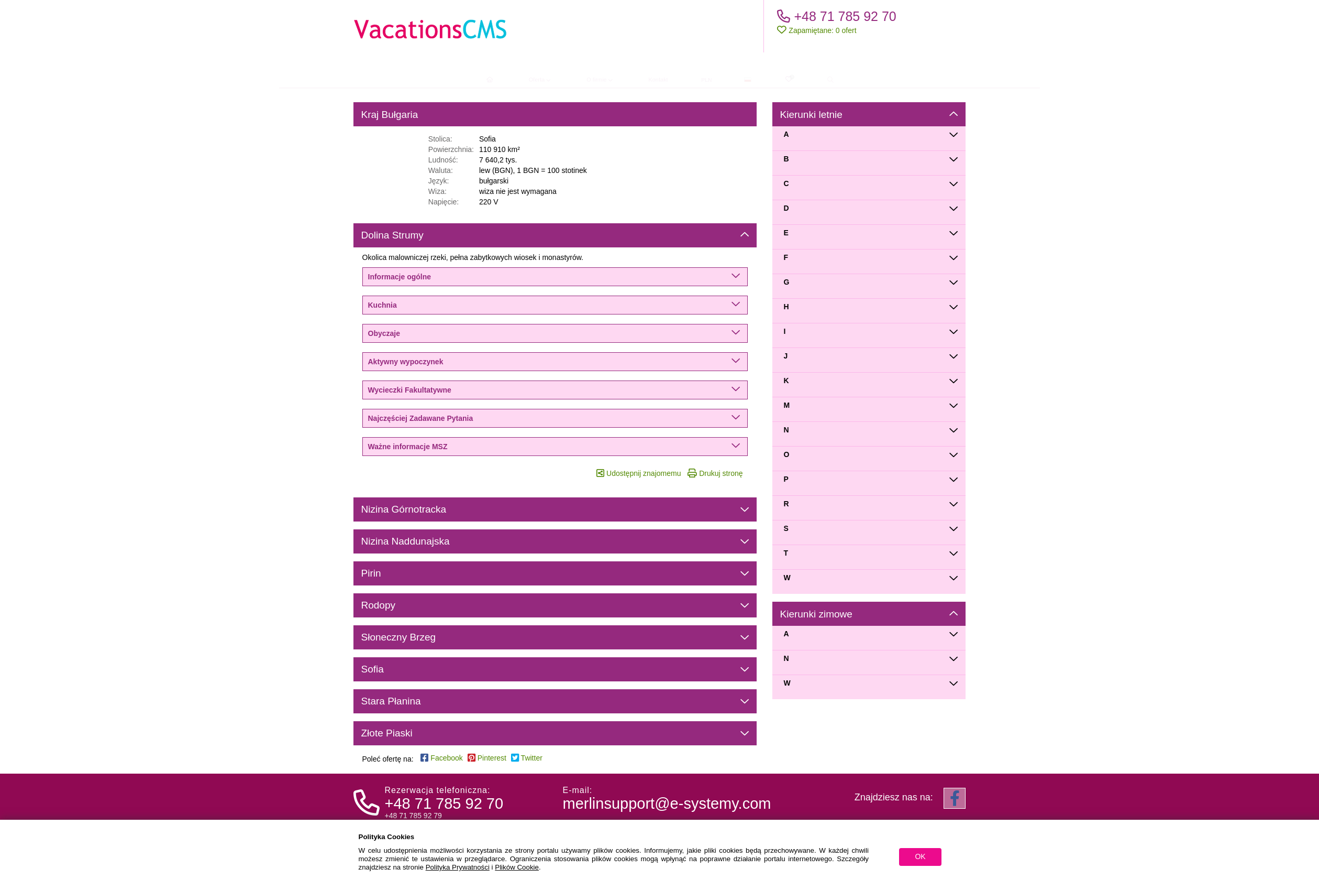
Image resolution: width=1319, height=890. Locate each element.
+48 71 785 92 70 (836, 16)
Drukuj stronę (715, 473)
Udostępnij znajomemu (638, 473)
